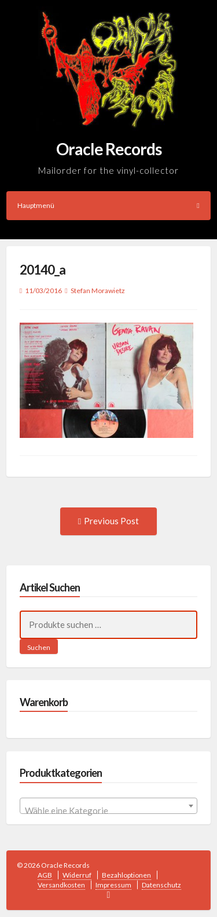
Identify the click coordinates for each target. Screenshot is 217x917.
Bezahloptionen (126, 875)
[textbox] (108, 810)
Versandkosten (61, 885)
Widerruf (76, 875)
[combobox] (109, 806)
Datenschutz (161, 885)
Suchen (38, 647)
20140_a (42, 269)
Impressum (113, 885)
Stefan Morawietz (98, 290)
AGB (45, 875)
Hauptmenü (108, 205)
